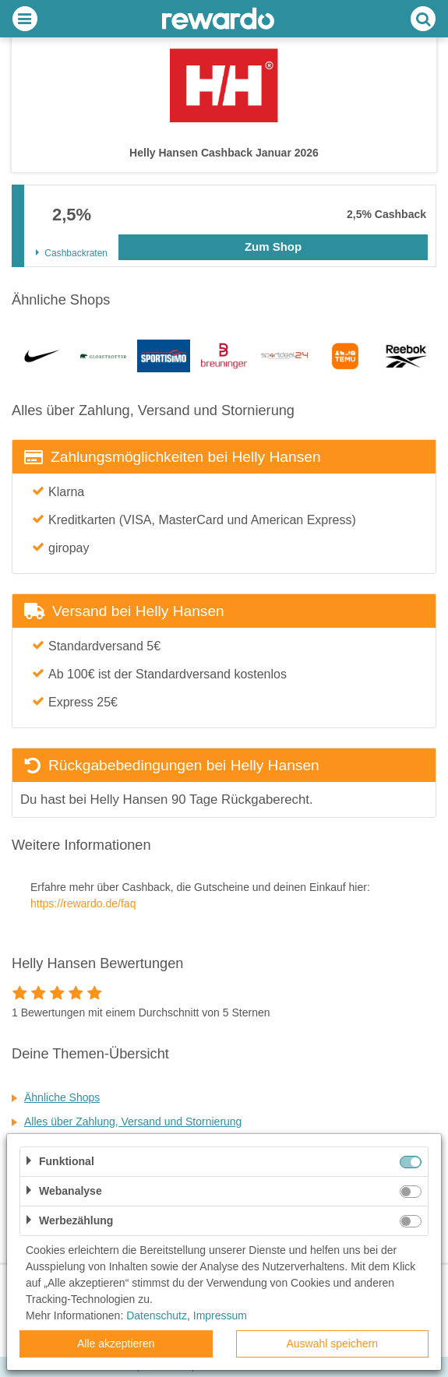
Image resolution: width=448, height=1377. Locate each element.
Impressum (220, 1315)
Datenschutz (156, 1315)
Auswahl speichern (332, 1343)
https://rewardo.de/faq (83, 903)
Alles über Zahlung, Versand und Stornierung (133, 1121)
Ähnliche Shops (62, 1097)
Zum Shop (273, 246)
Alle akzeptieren (116, 1343)
